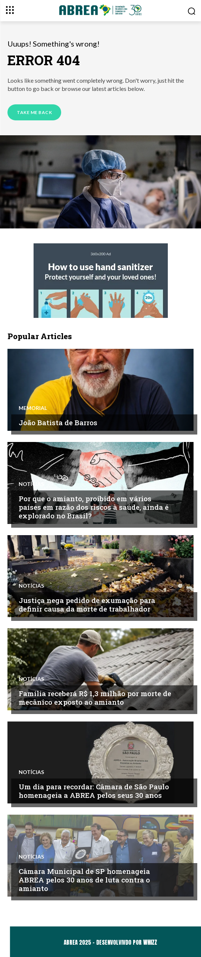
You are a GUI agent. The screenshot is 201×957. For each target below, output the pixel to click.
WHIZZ (150, 942)
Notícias (31, 484)
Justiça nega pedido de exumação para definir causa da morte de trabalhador (87, 604)
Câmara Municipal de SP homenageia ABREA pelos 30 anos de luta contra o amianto (84, 879)
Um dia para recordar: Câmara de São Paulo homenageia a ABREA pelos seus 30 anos (94, 791)
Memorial (33, 408)
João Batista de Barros (58, 422)
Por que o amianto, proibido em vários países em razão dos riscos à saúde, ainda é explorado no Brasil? (94, 507)
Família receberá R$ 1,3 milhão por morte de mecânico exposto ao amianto (95, 698)
